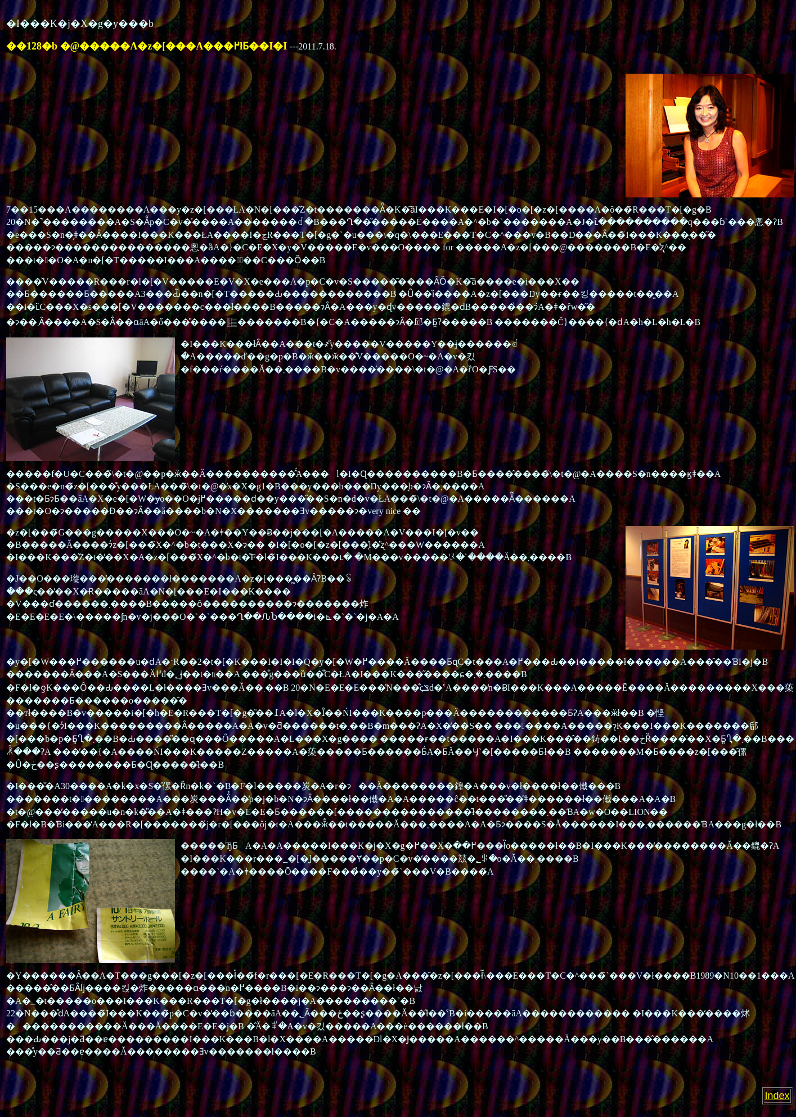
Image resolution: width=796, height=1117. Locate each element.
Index (777, 1095)
